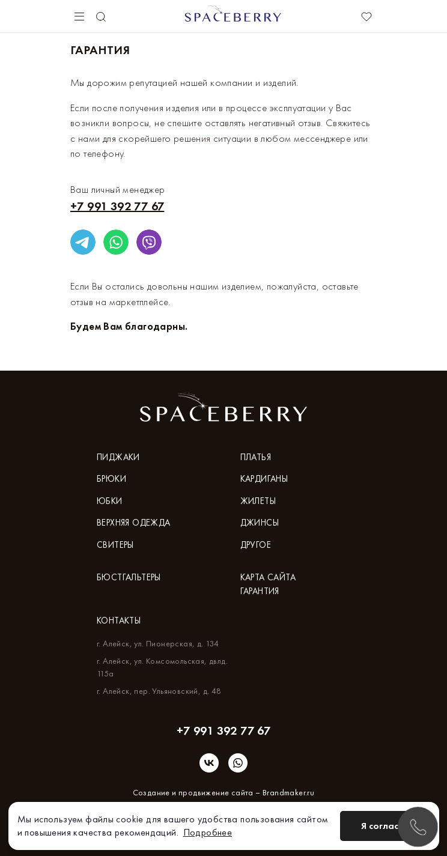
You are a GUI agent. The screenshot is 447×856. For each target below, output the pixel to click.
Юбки (110, 501)
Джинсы (259, 523)
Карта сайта (268, 577)
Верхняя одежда (134, 523)
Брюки (111, 479)
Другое (255, 545)
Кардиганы (264, 479)
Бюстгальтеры (129, 577)
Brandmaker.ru (288, 792)
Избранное (366, 17)
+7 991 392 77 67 (117, 206)
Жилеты (258, 501)
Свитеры (115, 545)
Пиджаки (118, 457)
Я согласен (385, 825)
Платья (255, 457)
